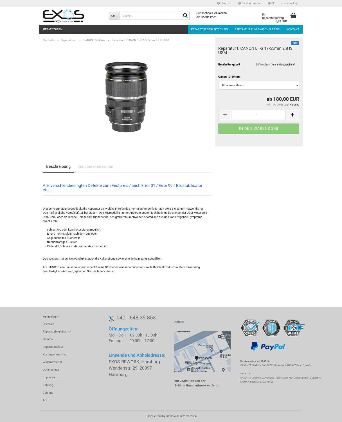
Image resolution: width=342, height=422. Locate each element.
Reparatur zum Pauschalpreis (257, 29)
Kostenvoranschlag (55, 354)
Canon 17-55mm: (229, 76)
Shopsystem (154, 416)
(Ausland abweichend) (283, 64)
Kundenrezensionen (95, 166)
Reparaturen (52, 29)
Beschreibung (58, 166)
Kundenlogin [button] (290, 3)
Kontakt (292, 29)
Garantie (48, 339)
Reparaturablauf (53, 346)
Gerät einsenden (249, 3)
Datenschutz (51, 369)
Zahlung (48, 385)
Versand (48, 392)
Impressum (50, 377)
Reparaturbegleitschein (209, 29)
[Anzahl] (259, 115)
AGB (45, 400)
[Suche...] (114, 16)
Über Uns (224, 3)
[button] (271, 3)
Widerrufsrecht (52, 362)
